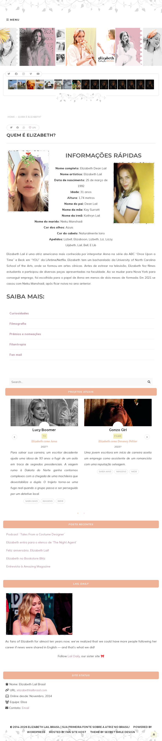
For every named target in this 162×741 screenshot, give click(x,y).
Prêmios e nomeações (25, 334)
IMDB (60, 501)
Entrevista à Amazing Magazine (28, 566)
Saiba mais (31, 501)
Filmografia (17, 324)
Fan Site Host (75, 732)
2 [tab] (86, 514)
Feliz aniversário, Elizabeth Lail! (27, 550)
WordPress (36, 732)
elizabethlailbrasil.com (32, 690)
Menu (14, 19)
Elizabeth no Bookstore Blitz (25, 558)
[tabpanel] (44, 451)
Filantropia (17, 344)
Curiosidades (19, 313)
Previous (14, 436)
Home (11, 116)
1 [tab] (80, 514)
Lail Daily (74, 656)
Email (25, 708)
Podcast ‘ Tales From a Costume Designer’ (35, 534)
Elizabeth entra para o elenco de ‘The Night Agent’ (41, 542)
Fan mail (15, 355)
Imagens (48, 501)
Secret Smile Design (119, 732)
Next (146, 436)
